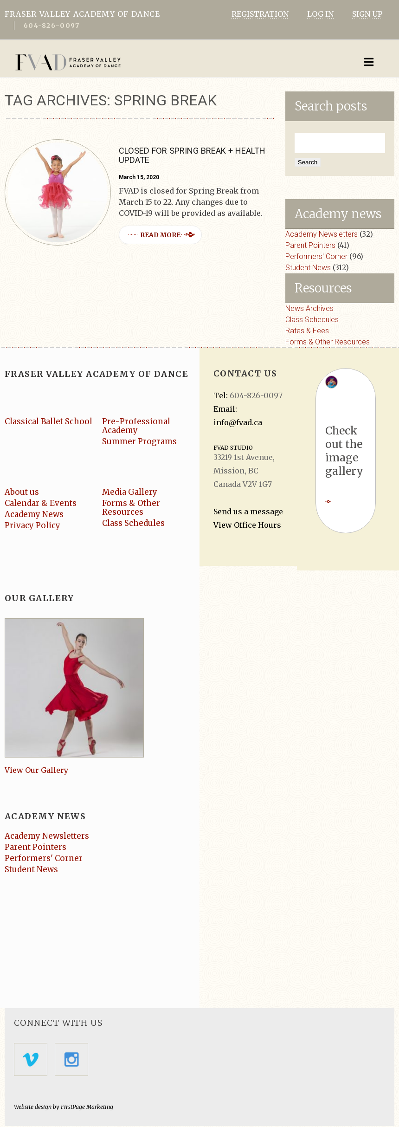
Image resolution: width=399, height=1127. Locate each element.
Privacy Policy (33, 525)
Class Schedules (312, 319)
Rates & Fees (307, 330)
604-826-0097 (51, 25)
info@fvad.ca (237, 422)
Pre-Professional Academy (136, 425)
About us (22, 492)
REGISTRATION (260, 14)
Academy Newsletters (321, 234)
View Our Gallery (36, 770)
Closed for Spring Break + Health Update (190, 155)
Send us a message (248, 511)
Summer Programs (140, 441)
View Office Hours (247, 525)
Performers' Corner (316, 256)
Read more (162, 235)
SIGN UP (367, 14)
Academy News (34, 514)
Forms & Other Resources (327, 341)
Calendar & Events (41, 503)
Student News (308, 267)
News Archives (309, 308)
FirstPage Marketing (87, 1107)
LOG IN (320, 14)
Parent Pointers (310, 245)
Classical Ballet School (49, 421)
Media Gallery (130, 492)
